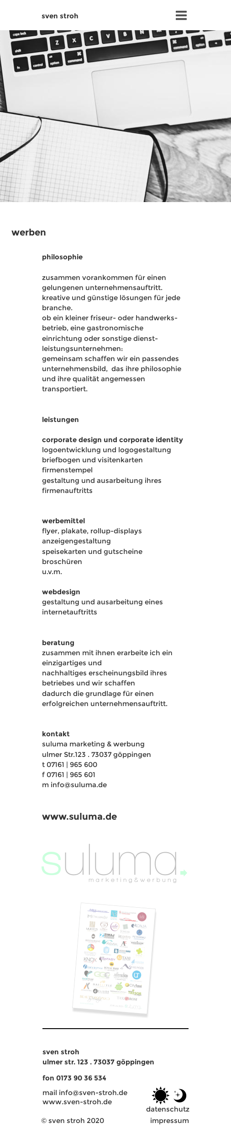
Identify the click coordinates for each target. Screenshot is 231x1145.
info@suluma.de (79, 784)
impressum (169, 1120)
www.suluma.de (79, 816)
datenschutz (167, 1109)
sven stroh (60, 15)
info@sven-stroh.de (93, 1092)
